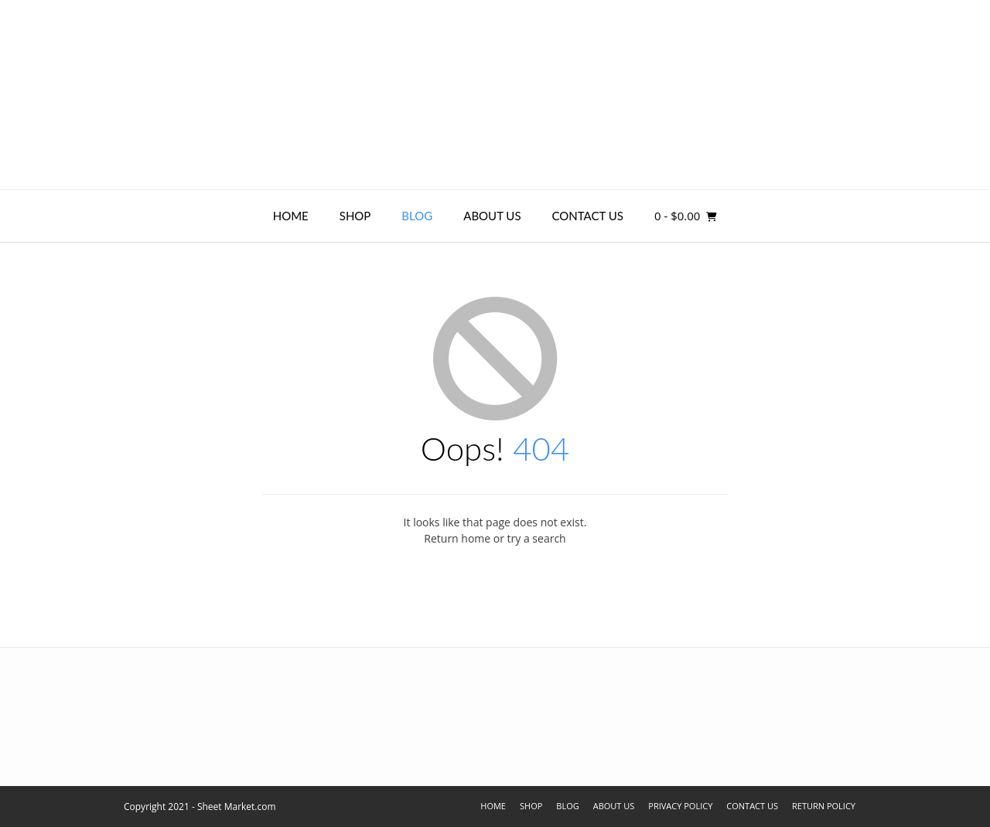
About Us (492, 216)
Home (291, 216)
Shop (355, 216)
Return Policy (823, 806)
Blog (416, 216)
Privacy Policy (680, 806)
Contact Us (587, 216)
